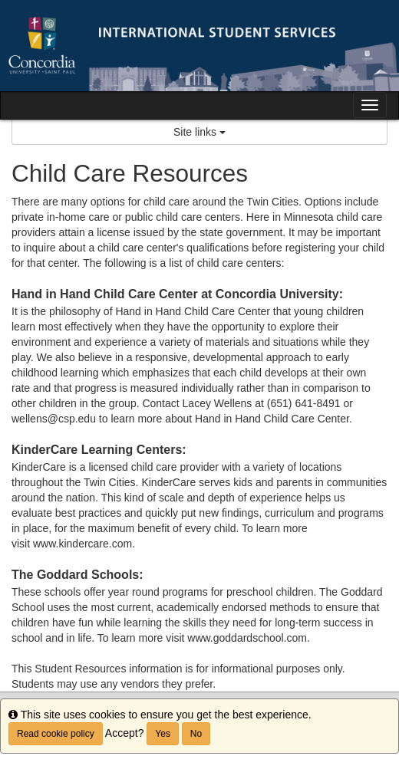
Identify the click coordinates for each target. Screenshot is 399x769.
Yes (162, 733)
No (196, 733)
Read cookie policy (55, 733)
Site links (199, 132)
